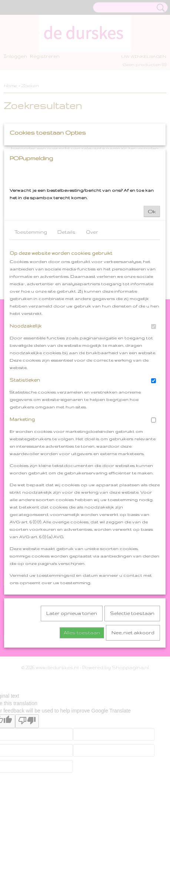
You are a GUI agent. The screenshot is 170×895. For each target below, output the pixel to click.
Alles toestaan (82, 727)
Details (66, 327)
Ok (152, 307)
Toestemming (30, 327)
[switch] (153, 421)
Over (92, 327)
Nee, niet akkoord (132, 727)
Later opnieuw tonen (71, 708)
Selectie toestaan (132, 708)
